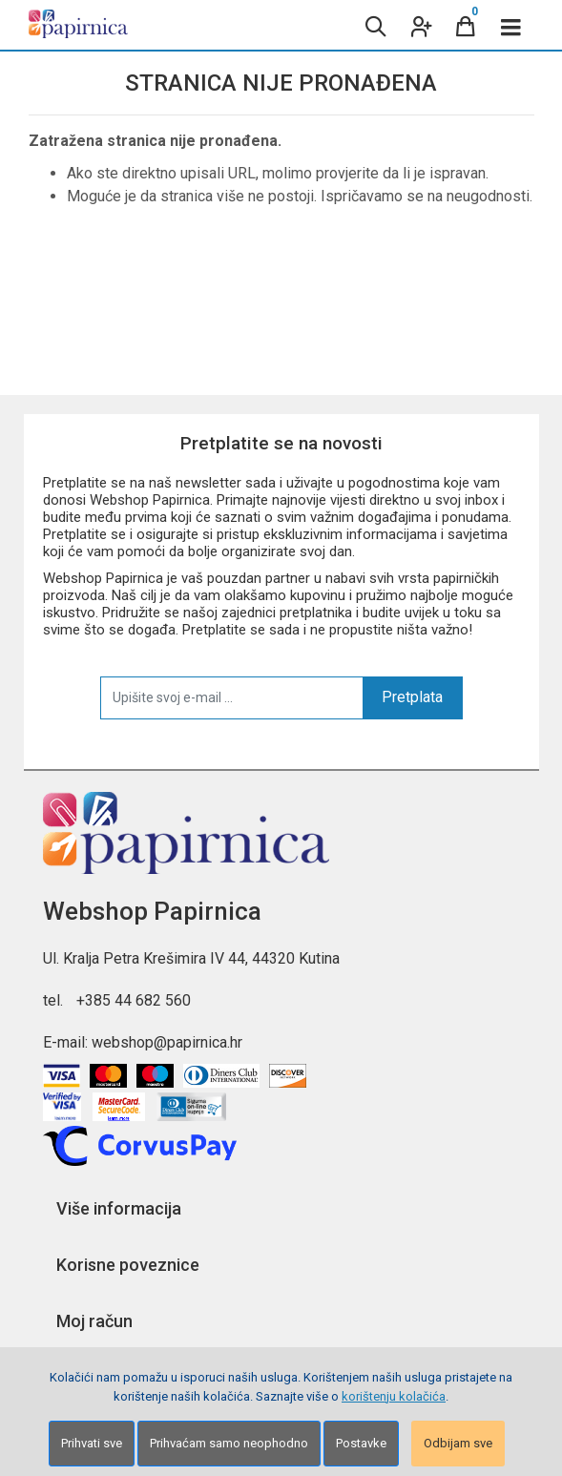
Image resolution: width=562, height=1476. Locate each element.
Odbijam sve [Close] (458, 1443)
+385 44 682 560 (133, 1000)
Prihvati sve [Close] (91, 1443)
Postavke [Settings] (361, 1443)
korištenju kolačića (394, 1396)
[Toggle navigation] (511, 25)
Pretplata (412, 697)
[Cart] (466, 25)
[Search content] (374, 25)
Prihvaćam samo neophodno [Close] (229, 1443)
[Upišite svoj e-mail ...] (232, 697)
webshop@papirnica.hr (167, 1042)
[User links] (420, 25)
